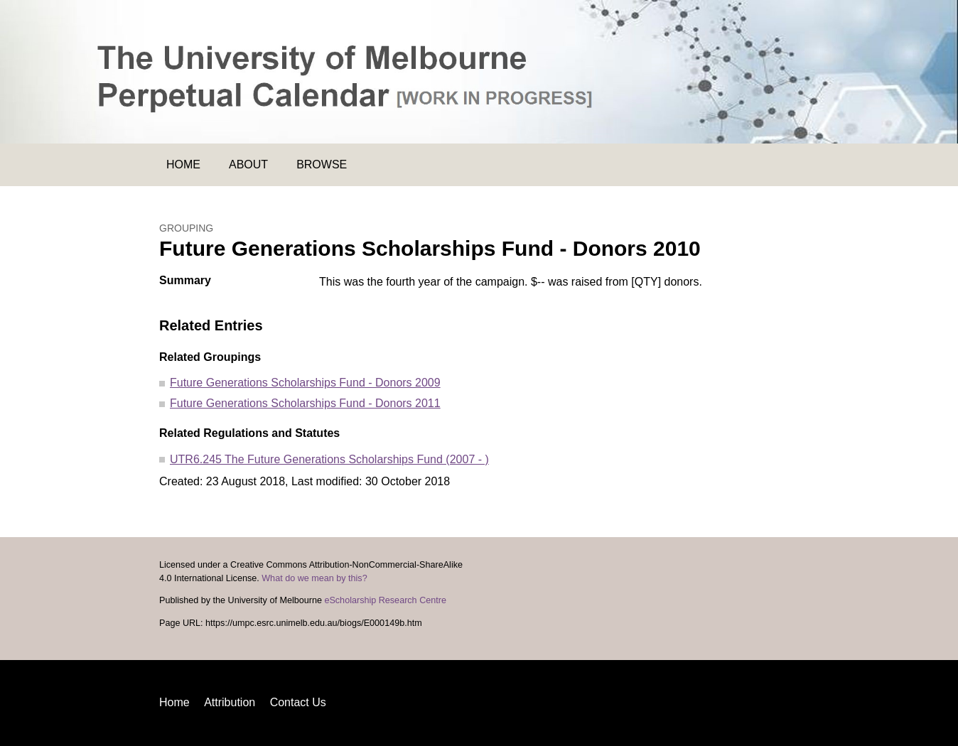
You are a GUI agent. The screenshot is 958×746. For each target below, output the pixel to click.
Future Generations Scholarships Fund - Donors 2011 (305, 403)
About (248, 164)
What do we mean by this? (314, 578)
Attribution (229, 702)
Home (183, 164)
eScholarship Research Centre (385, 600)
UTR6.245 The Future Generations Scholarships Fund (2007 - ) (329, 459)
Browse (321, 164)
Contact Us (298, 702)
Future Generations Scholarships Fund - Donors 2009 (305, 383)
